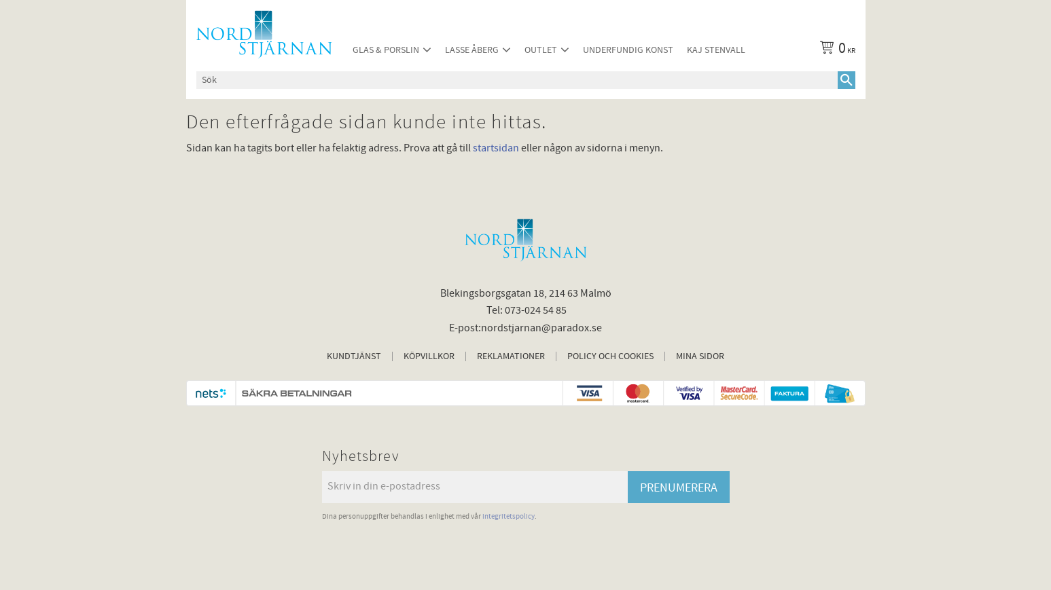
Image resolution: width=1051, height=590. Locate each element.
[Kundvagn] (835, 50)
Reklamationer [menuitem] (511, 356)
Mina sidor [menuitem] (700, 356)
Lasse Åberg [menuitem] (472, 49)
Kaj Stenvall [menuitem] (716, 49)
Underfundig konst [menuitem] (628, 49)
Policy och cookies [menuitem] (610, 356)
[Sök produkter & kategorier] (517, 80)
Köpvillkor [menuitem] (429, 356)
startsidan (496, 148)
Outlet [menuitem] (540, 49)
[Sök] (846, 80)
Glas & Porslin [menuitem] (386, 49)
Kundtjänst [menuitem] (354, 356)
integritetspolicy (508, 516)
